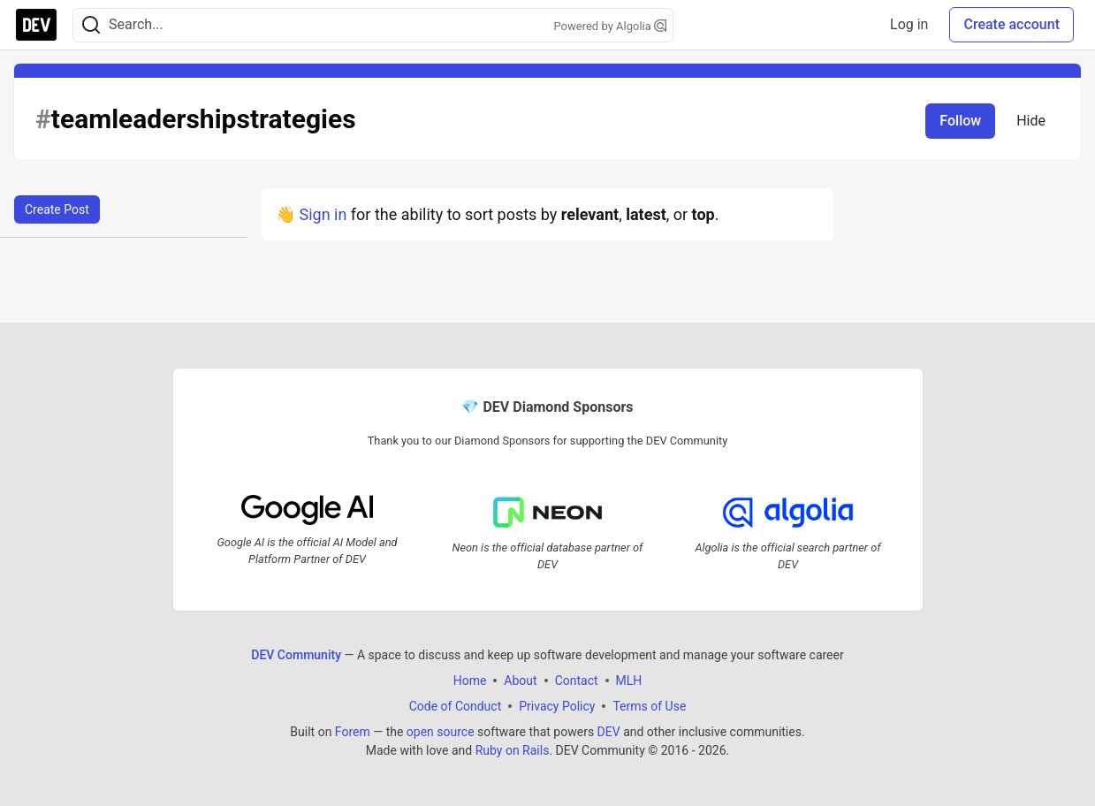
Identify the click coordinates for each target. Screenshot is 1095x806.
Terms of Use (649, 706)
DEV (608, 732)
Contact (576, 680)
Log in (909, 24)
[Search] (91, 25)
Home (470, 680)
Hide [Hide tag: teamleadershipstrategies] (1031, 120)
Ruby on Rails (512, 750)
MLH (629, 680)
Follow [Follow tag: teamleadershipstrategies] (960, 120)
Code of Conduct (455, 706)
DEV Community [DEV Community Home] (296, 655)
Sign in (322, 214)
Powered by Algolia (609, 26)
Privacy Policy (557, 706)
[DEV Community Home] (36, 24)
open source (441, 732)
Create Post (57, 209)
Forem (352, 732)
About (520, 680)
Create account (1011, 24)
